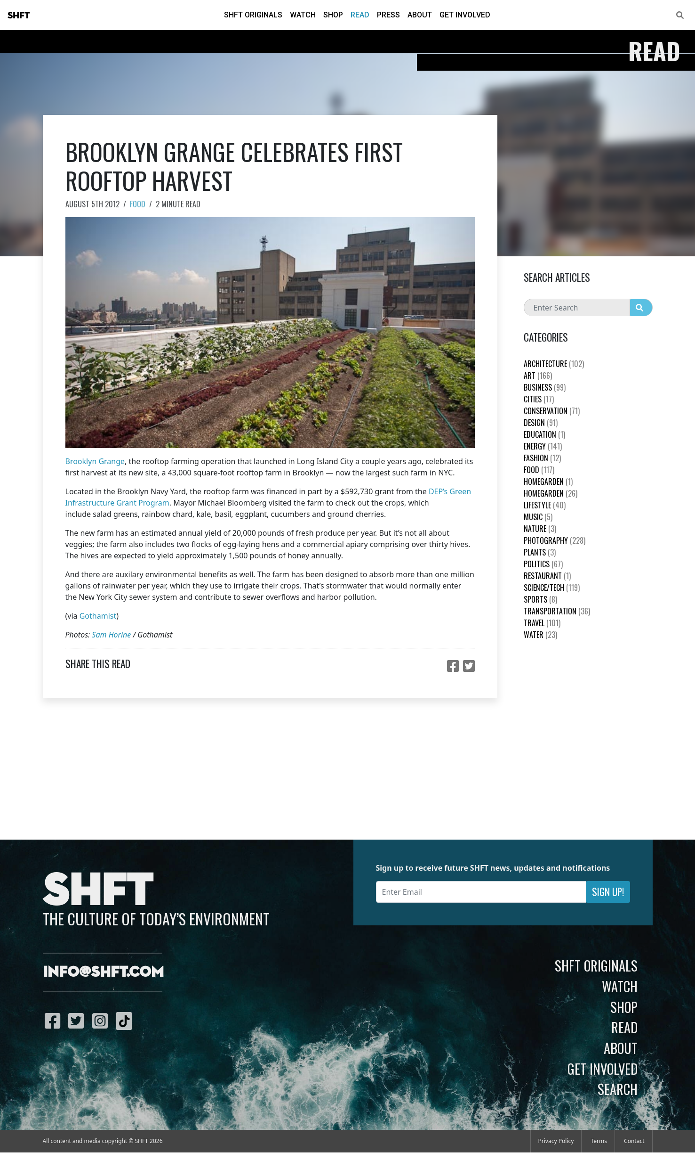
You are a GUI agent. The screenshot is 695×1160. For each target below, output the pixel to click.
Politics (543, 564)
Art (538, 375)
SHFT (19, 15)
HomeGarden (548, 481)
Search (618, 1089)
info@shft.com (103, 972)
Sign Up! (608, 891)
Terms (599, 1141)
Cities (539, 399)
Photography (554, 540)
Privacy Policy (556, 1141)
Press (388, 14)
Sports (540, 599)
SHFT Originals (253, 14)
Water (540, 634)
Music (538, 517)
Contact (634, 1141)
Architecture (554, 363)
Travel (542, 623)
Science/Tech (552, 587)
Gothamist (98, 616)
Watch (303, 14)
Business (545, 387)
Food (137, 204)
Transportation (557, 611)
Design (541, 422)
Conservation (552, 411)
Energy (543, 446)
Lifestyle (545, 505)
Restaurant (547, 575)
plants (540, 552)
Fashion (542, 458)
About (419, 14)
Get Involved (464, 14)
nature (540, 528)
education (544, 434)
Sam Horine (111, 634)
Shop (333, 14)
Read (360, 14)
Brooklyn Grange (95, 461)
